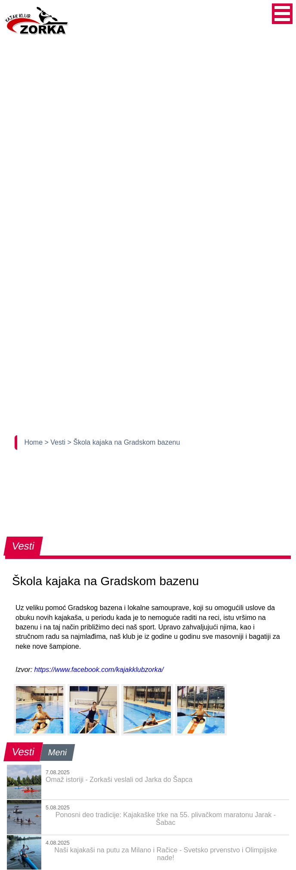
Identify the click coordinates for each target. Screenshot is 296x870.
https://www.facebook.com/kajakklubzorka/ (99, 669)
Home (34, 442)
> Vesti (56, 442)
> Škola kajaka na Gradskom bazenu (123, 442)
